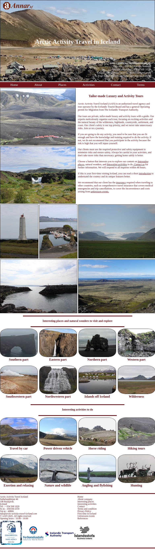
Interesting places (86, 501)
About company (85, 499)
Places (62, 84)
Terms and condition (87, 509)
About (38, 84)
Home (14, 84)
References (83, 518)
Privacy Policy (84, 511)
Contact (116, 84)
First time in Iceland (87, 513)
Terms (141, 84)
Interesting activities (87, 504)
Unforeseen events (86, 516)
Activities (89, 84)
